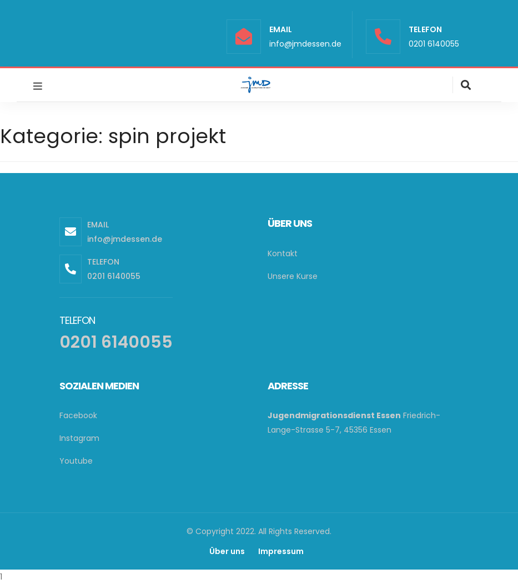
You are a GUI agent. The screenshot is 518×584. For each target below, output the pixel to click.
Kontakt (283, 253)
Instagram (79, 438)
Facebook (78, 415)
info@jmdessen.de (305, 43)
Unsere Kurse (293, 276)
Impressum (281, 551)
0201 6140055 (434, 43)
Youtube (76, 460)
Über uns (227, 551)
